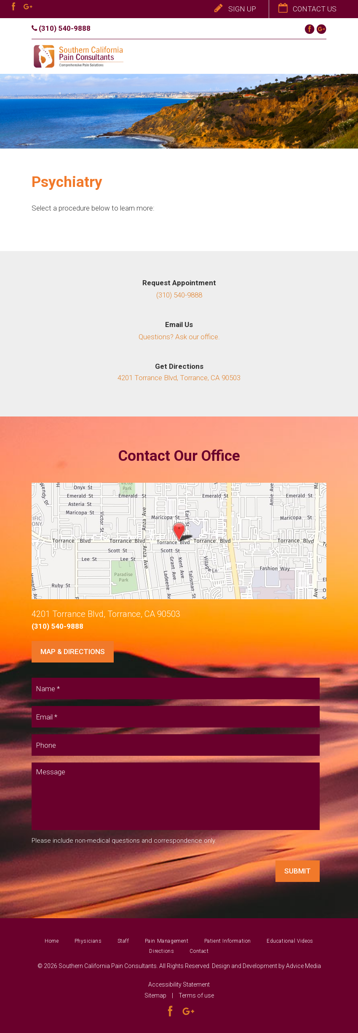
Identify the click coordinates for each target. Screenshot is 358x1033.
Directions (161, 951)
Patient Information (227, 941)
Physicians (88, 941)
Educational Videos (290, 941)
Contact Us (307, 9)
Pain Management (167, 941)
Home (52, 941)
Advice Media (303, 966)
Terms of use (196, 995)
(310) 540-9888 (61, 28)
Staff (123, 941)
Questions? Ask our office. (179, 337)
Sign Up (235, 9)
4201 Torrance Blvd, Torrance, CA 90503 (179, 377)
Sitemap (155, 995)
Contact (199, 951)
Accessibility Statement (179, 984)
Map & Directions (72, 651)
